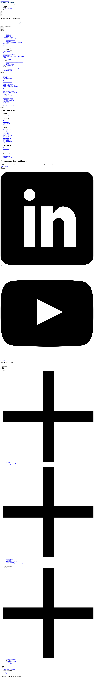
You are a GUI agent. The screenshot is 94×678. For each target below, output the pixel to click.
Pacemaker (5, 90)
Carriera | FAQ (9, 69)
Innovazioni (8, 34)
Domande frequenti (7, 52)
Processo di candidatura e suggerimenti (14, 68)
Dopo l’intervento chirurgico (9, 95)
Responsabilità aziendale (8, 37)
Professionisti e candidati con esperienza (14, 62)
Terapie (4, 88)
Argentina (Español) (7, 157)
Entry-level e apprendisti (11, 64)
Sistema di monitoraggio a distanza (10, 86)
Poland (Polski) (6, 136)
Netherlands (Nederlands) (8, 135)
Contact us (3, 360)
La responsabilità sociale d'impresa (13, 38)
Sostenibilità (8, 41)
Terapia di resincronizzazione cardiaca (11, 92)
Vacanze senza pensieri (8, 98)
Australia (5, 120)
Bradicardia (5, 76)
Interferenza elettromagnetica (9, 54)
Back (2, 30)
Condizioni (5, 75)
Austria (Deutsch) (7, 129)
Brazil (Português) (7, 156)
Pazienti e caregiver (7, 45)
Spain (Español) (6, 139)
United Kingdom (6, 142)
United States (6, 149)
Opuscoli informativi (7, 55)
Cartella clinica (6, 102)
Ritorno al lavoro (6, 96)
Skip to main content (5, 1)
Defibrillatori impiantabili (8, 91)
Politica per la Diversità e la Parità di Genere (15, 42)
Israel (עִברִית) (6, 133)
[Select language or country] (1, 12)
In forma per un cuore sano (8, 100)
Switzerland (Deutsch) (8, 140)
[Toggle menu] (14, 4)
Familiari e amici (6, 104)
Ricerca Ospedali (6, 51)
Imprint (4, 671)
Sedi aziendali (6, 43)
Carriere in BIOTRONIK (8, 59)
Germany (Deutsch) (7, 132)
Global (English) (6, 115)
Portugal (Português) (7, 138)
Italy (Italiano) (6, 134)
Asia (4, 124)
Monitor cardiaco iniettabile (9, 85)
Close (2, 107)
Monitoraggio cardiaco (8, 84)
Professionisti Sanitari (7, 8)
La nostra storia (9, 35)
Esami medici (6, 101)
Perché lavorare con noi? (8, 65)
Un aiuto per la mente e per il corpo (10, 105)
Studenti (7, 63)
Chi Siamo (5, 33)
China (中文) (6, 122)
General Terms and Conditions (9, 669)
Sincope (5, 79)
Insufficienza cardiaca (7, 78)
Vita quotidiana (6, 94)
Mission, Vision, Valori (10, 36)
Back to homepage (4, 166)
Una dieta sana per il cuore (8, 99)
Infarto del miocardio (7, 82)
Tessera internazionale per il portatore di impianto (13, 56)
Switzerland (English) (7, 141)
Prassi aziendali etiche (10, 40)
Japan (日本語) (6, 123)
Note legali (5, 672)
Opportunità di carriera (8, 70)
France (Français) (6, 130)
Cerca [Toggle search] (2, 29)
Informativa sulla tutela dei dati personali (11, 674)
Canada (4, 147)
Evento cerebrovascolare (8, 80)
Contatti (5, 57)
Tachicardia (5, 77)
